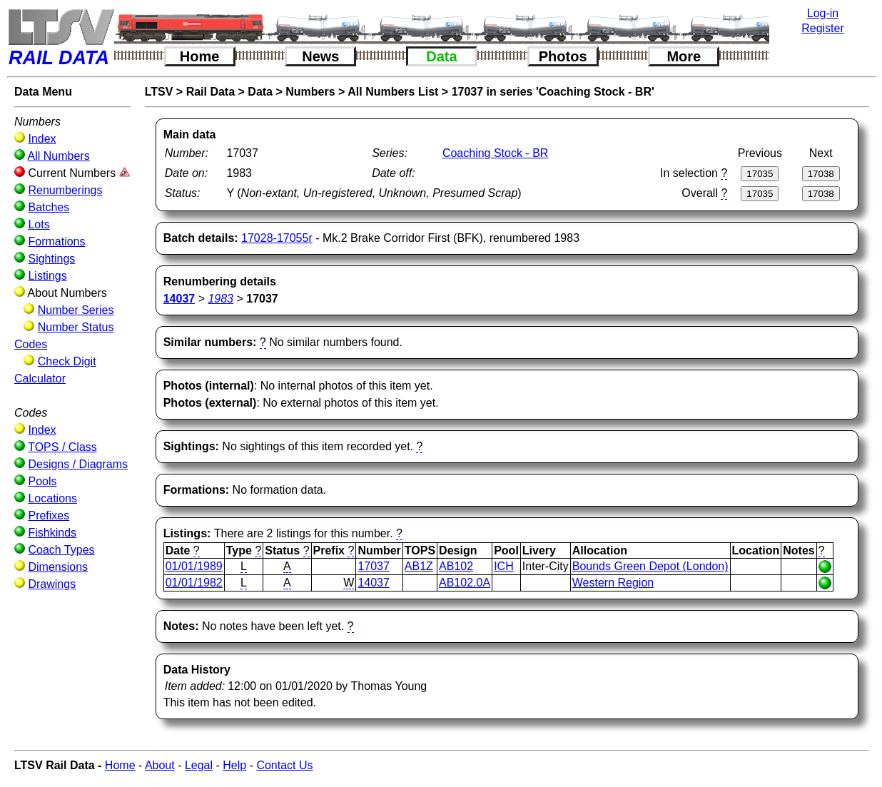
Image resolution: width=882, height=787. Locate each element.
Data (441, 56)
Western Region (613, 583)
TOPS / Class (62, 447)
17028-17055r (277, 238)
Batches (48, 207)
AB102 (456, 566)
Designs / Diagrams (78, 464)
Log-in (822, 13)
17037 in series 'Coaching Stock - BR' (553, 92)
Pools (42, 481)
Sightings (51, 259)
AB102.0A (464, 583)
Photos (563, 56)
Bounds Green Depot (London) (650, 566)
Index (42, 139)
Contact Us (284, 765)
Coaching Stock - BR (495, 153)
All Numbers (59, 156)
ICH (504, 566)
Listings (47, 276)
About (160, 765)
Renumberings (65, 190)
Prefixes (48, 515)
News (320, 56)
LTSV (159, 92)
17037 (374, 566)
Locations (52, 498)
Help (234, 765)
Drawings (52, 584)
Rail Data (210, 92)
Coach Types (61, 550)
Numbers (310, 92)
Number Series (76, 310)
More (683, 56)
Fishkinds (52, 533)
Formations (56, 241)
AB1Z (419, 566)
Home (200, 56)
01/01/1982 (194, 583)
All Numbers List (393, 92)
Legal (199, 765)
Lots (38, 224)
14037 (374, 583)
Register (822, 28)
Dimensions (58, 567)
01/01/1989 (194, 566)
